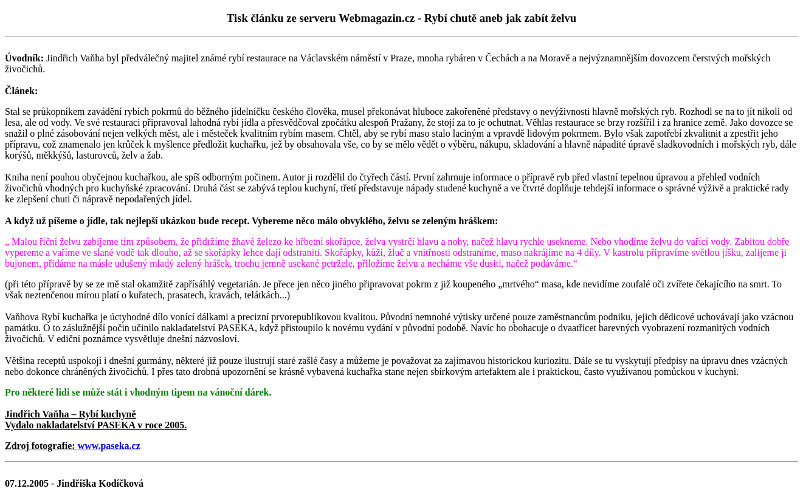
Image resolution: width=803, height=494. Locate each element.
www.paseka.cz (109, 446)
